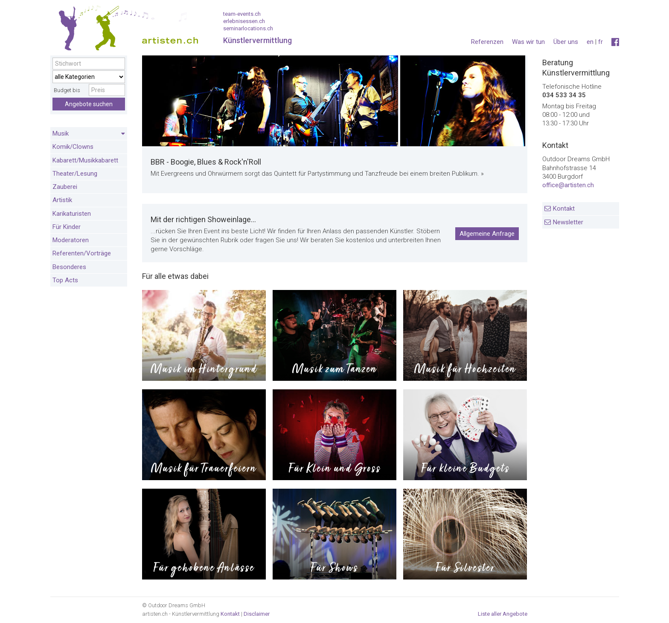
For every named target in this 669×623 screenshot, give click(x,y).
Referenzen (487, 42)
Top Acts (65, 280)
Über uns (565, 42)
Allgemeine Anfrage (487, 234)
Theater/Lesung (74, 173)
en (590, 42)
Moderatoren (70, 240)
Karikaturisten (71, 213)
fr (600, 42)
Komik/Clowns (72, 147)
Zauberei (64, 187)
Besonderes (69, 267)
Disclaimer (257, 614)
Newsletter (568, 222)
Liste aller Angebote (502, 614)
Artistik (62, 200)
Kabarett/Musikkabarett (85, 160)
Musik (88, 134)
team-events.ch (242, 14)
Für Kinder (66, 227)
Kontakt (564, 208)
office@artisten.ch (568, 185)
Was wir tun (528, 42)
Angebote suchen (89, 104)
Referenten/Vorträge (81, 253)
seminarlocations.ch (248, 28)
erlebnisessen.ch (244, 21)
